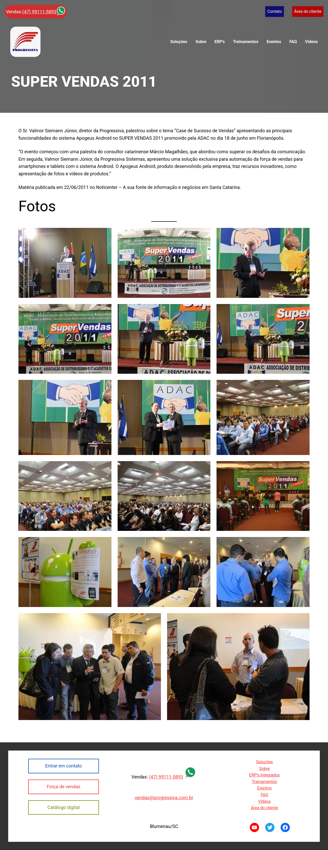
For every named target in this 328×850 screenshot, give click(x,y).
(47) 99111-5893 (39, 11)
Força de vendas (63, 786)
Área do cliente (307, 11)
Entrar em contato (63, 765)
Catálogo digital (63, 807)
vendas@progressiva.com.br (164, 797)
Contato (274, 11)
